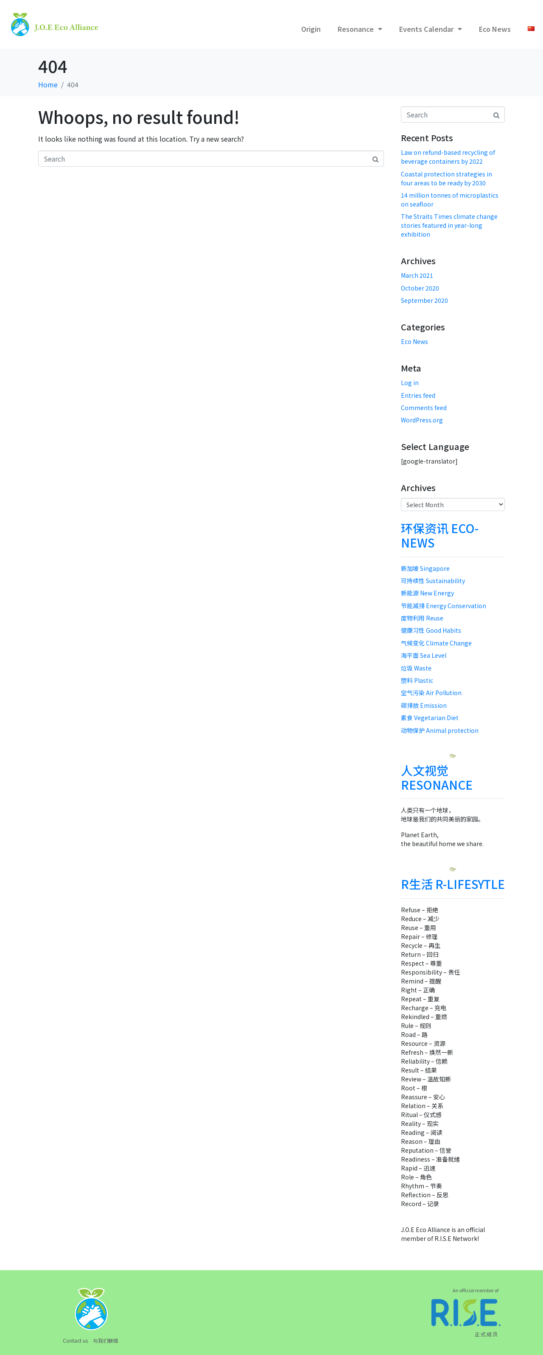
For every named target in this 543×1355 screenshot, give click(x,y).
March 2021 (417, 275)
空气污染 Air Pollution (431, 692)
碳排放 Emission (424, 705)
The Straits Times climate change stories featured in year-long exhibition (449, 225)
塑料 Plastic (417, 680)
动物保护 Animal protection (440, 730)
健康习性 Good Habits (431, 630)
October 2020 (420, 288)
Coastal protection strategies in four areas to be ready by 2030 (446, 178)
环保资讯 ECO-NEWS (440, 535)
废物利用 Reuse (422, 618)
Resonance (360, 28)
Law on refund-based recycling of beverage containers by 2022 (448, 156)
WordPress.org (422, 420)
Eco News (495, 29)
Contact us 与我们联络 (90, 1340)
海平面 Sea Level (423, 655)
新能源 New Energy (427, 593)
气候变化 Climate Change (436, 643)
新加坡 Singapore (425, 568)
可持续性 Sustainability (433, 580)
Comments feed (424, 407)
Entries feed (418, 395)
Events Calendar (430, 28)
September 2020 (424, 300)
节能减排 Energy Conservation (443, 605)
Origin (311, 29)
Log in (410, 382)
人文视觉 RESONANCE (437, 777)
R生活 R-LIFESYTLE (453, 883)
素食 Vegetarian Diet (430, 717)
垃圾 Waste (416, 668)
